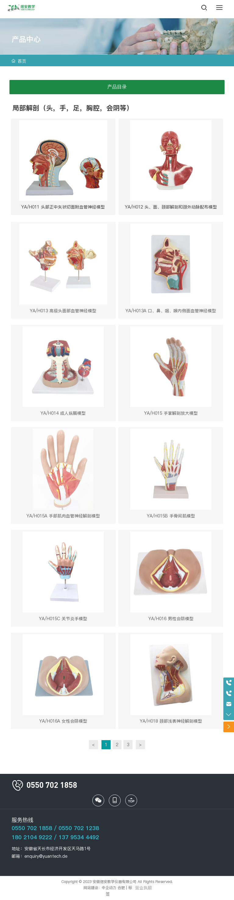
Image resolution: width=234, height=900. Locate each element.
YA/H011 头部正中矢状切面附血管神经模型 (63, 207)
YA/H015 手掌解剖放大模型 (171, 415)
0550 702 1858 (32, 828)
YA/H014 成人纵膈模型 (63, 415)
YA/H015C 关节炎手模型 (63, 620)
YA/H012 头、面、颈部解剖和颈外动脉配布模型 (171, 207)
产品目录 (117, 86)
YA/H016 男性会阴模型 (170, 620)
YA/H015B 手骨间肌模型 (171, 518)
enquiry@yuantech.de (45, 856)
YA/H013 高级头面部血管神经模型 (63, 312)
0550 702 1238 (78, 828)
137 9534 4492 (78, 837)
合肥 (121, 887)
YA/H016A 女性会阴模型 (63, 723)
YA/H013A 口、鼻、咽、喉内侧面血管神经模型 (171, 312)
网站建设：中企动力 (99, 887)
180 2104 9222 (32, 837)
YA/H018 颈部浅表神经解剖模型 (171, 723)
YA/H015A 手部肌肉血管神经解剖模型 (63, 518)
